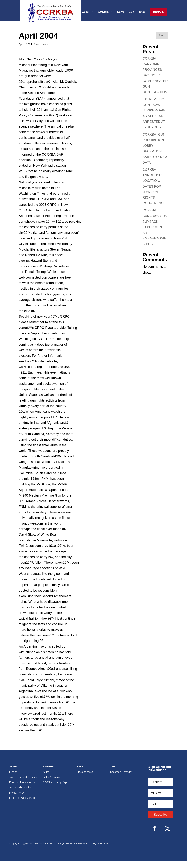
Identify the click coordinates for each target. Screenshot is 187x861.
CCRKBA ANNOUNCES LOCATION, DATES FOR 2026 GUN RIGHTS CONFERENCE (154, 186)
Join (131, 12)
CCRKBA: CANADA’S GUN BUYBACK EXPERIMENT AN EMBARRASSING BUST (155, 227)
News (120, 12)
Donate (158, 11)
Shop (142, 12)
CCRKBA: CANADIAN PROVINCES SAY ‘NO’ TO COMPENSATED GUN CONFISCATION (155, 75)
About (85, 12)
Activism (103, 12)
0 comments (41, 44)
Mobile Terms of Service (22, 797)
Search (162, 35)
